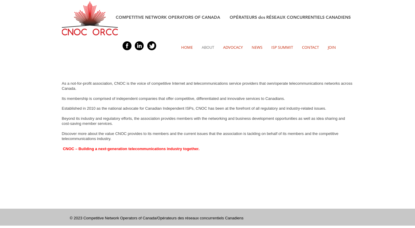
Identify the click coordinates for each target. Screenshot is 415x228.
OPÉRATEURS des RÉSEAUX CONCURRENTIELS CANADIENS (290, 17)
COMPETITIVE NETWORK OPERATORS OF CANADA (173, 17)
